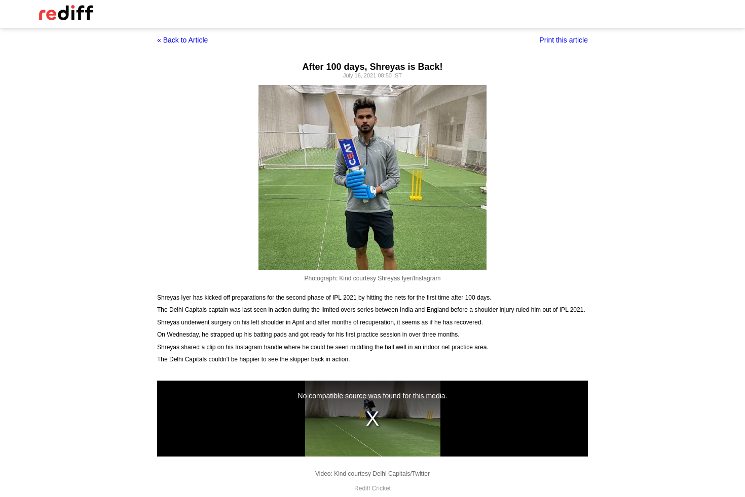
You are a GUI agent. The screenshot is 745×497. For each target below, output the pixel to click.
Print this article (563, 40)
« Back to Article (182, 40)
